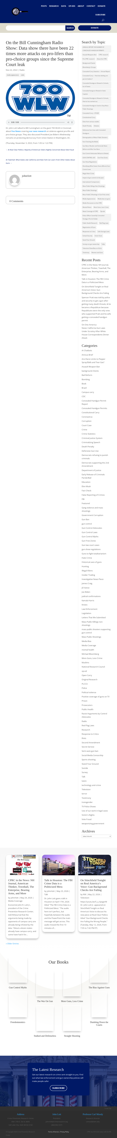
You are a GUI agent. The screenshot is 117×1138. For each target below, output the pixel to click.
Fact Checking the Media (90, 142)
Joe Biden (86, 592)
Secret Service (88, 746)
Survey (85, 772)
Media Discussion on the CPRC (92, 203)
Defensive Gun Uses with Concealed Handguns (94, 131)
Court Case (87, 425)
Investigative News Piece (93, 579)
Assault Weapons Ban (89, 55)
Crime (84, 429)
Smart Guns (98, 236)
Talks (103, 244)
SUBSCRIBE (58, 1088)
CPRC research (103, 55)
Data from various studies (91, 122)
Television (86, 789)
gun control (87, 523)
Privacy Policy (64, 1132)
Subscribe (100, 14)
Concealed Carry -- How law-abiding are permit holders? (95, 77)
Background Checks (89, 63)
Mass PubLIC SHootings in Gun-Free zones (96, 195)
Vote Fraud (86, 819)
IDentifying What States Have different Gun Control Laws (96, 167)
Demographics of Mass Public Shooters (95, 137)
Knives (84, 604)
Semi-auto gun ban (90, 751)
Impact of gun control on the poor (93, 178)
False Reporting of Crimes (93, 495)
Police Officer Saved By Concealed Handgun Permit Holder (93, 217)
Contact (91, 6)
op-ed (84, 671)
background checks (90, 371)
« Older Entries (12, 943)
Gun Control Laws (89, 532)
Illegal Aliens (87, 570)
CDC (84, 396)
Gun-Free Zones (103, 158)
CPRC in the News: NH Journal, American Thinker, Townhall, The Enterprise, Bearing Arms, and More (21, 887)
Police (84, 688)
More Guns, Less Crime (101, 207)
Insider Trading (88, 575)
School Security (87, 236)
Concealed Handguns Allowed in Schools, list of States (96, 84)
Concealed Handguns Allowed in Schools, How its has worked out (96, 100)
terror (84, 793)
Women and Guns (97, 252)
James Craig (87, 583)
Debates (96, 126)
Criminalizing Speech (91, 442)
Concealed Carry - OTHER (91, 113)
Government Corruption (92, 515)
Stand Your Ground (89, 240)
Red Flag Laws (104, 223)
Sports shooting (89, 759)
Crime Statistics (88, 433)
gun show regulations (91, 549)
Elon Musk (86, 486)
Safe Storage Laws (103, 231)
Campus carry (88, 392)
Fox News (16, 131)
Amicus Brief (87, 354)
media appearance (13, 75)
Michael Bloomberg (90, 654)
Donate (101, 6)
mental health (88, 649)
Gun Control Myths (90, 536)
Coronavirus (87, 416)
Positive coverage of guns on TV (95, 696)
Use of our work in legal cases (95, 810)
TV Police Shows (89, 806)
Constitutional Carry (89, 117)
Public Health (87, 709)
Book (84, 383)
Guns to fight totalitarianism (94, 553)
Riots (84, 738)
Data (63, 6)
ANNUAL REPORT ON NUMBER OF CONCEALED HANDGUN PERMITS (93, 48)
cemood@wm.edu (93, 1122)
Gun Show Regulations (90, 162)
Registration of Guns (89, 227)
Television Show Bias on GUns (92, 248)
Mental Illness (87, 207)
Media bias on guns (104, 199)
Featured (86, 503)
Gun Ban (85, 519)
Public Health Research (90, 223)
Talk (83, 776)
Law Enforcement (89, 609)
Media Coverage (89, 645)
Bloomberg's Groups (89, 67)
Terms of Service (53, 1132)
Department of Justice (91, 470)
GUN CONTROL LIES (89, 158)
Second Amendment (91, 742)
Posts (44, 6)
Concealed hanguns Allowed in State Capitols (94, 92)
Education (86, 482)
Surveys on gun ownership (91, 244)
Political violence (89, 692)
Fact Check (86, 490)
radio (22, 75)
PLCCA (85, 684)
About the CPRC (102, 59)
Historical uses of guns (92, 562)
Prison (84, 700)
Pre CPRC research (89, 59)
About (81, 6)
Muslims (85, 662)
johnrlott (14, 897)
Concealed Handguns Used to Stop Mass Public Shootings (95, 107)
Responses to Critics (89, 231)
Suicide (85, 768)
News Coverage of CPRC (90, 211)
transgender (87, 802)
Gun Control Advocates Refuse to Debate (96, 153)
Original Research (89, 679)
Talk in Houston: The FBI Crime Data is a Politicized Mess (58, 883)
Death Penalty (87, 126)
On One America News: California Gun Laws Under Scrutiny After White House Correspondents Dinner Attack (95, 331)
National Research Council (93, 666)
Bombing (86, 379)
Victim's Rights (88, 815)
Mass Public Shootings (90, 190)
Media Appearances (89, 199)
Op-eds (72, 6)
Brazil (84, 388)
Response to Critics (90, 734)
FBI (83, 499)
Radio (22, 70)
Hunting (85, 566)
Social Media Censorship (92, 755)
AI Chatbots (87, 350)
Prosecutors (87, 705)
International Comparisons (91, 182)
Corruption (86, 421)
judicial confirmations (91, 596)
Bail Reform (87, 375)
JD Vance (85, 587)
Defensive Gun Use (90, 451)
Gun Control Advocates (92, 528)
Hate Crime (87, 558)
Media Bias (86, 641)
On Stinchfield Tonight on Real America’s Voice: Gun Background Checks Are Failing (95, 290)
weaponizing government (93, 823)
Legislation (86, 613)
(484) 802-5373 (56, 1125)
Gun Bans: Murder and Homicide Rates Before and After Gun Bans (95, 147)
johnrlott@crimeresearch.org (57, 1122)
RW (84, 894)
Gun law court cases (90, 545)
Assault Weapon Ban (91, 366)
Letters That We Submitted (94, 617)
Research (54, 6)
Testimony (86, 252)
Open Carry (87, 675)
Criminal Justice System (92, 438)
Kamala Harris (88, 600)
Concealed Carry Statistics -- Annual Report (96, 71)
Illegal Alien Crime (88, 173)
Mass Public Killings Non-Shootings (94, 186)
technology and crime (91, 785)
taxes (84, 781)
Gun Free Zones (89, 540)
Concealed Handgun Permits (94, 408)
